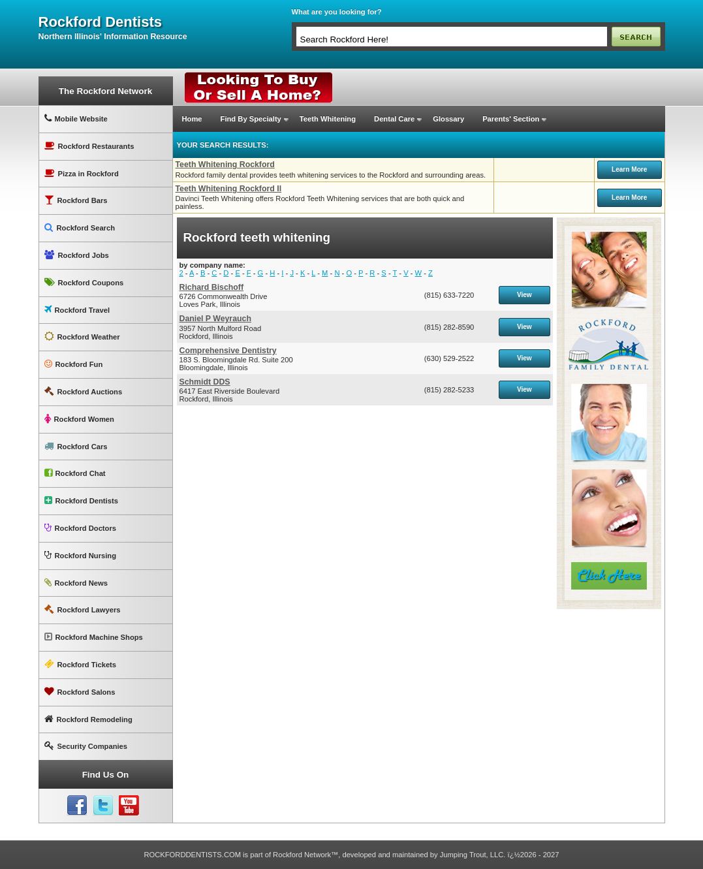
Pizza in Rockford (81, 173)
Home (192, 119)
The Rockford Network (105, 91)
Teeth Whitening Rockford (225, 164)
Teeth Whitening (328, 119)
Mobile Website (76, 118)
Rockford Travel (77, 310)
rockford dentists (100, 22)
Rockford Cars (76, 446)
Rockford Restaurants (89, 146)
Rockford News (76, 583)
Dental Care (394, 119)
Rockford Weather (82, 336)
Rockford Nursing (80, 555)
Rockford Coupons (84, 282)
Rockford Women (79, 419)
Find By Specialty (251, 119)
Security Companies (86, 746)
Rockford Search (80, 227)
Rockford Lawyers (82, 609)
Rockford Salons (80, 692)
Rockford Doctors (80, 528)
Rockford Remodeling (88, 719)
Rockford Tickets (80, 664)
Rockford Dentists (81, 500)
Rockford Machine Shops (93, 637)
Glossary (448, 119)
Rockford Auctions (83, 391)
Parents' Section (510, 119)
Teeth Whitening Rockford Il (229, 188)
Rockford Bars (76, 200)
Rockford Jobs (76, 255)
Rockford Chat (75, 473)
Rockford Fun (73, 364)
